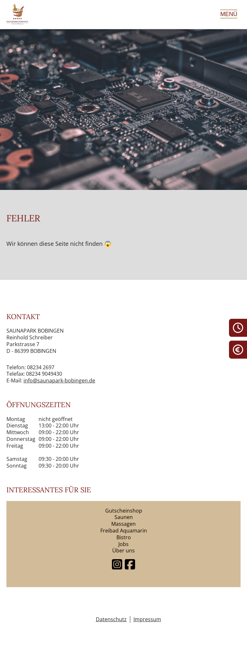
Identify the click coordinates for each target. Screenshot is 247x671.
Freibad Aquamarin (123, 530)
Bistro (123, 537)
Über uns (123, 550)
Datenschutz (111, 619)
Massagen (123, 523)
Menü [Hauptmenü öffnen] (228, 14)
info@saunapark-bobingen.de (59, 380)
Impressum (147, 619)
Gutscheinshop (123, 510)
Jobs (123, 544)
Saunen (123, 517)
